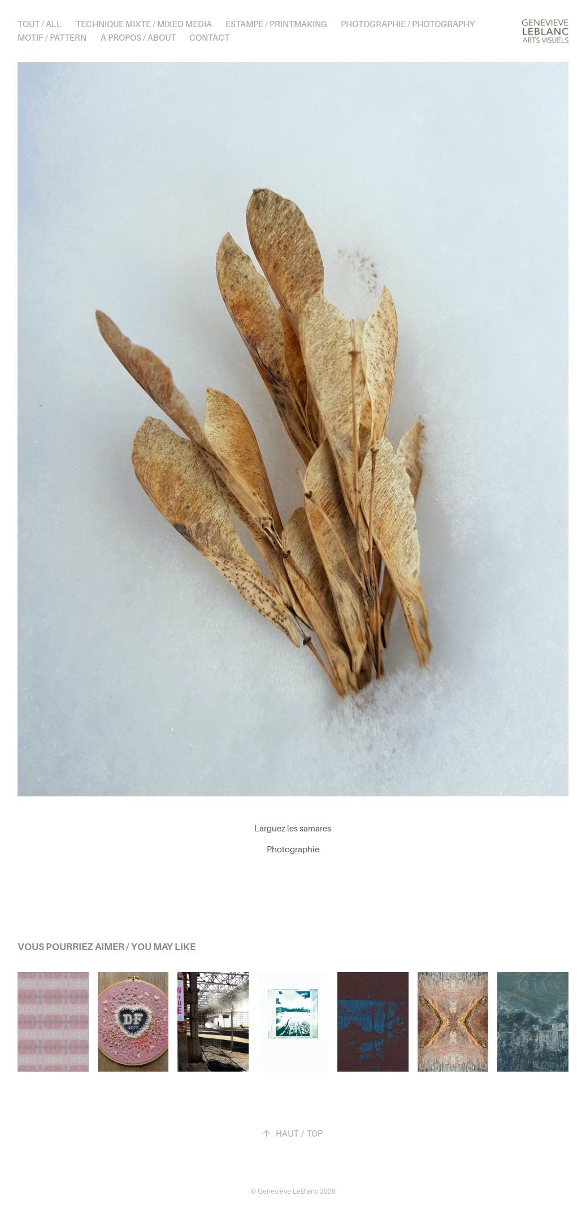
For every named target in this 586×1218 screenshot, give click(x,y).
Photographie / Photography (408, 24)
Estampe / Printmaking (276, 24)
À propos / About (138, 37)
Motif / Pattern (52, 37)
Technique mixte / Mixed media (144, 24)
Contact (209, 37)
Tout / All (40, 24)
